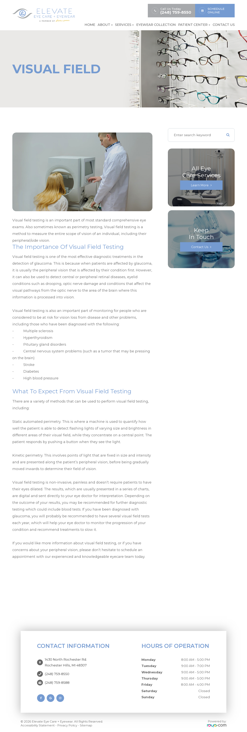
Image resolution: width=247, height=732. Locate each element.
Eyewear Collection (156, 24)
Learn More (199, 185)
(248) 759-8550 (175, 12)
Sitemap (86, 723)
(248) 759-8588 (57, 679)
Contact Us (224, 24)
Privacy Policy (67, 723)
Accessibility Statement (38, 723)
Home (90, 24)
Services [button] (124, 24)
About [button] (105, 24)
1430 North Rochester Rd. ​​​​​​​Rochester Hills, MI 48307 (66, 660)
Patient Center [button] (194, 24)
